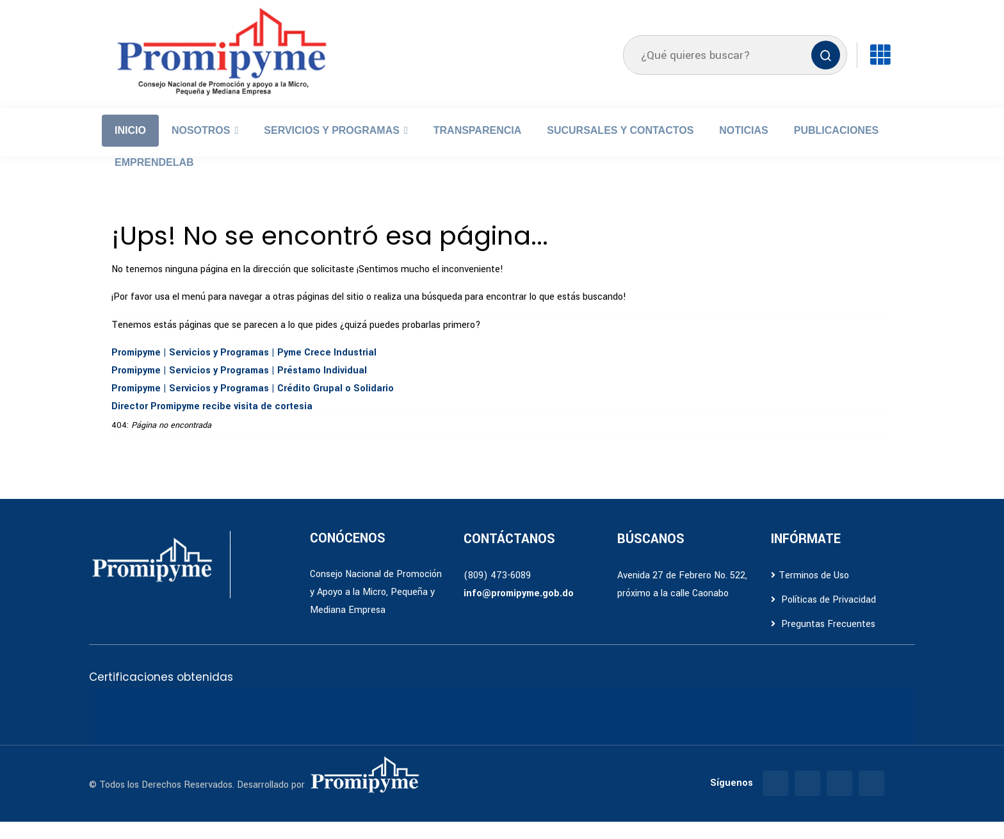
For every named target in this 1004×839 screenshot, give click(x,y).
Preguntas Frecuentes (823, 641)
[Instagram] (807, 800)
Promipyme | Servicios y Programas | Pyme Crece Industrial (243, 370)
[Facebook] (775, 800)
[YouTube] (871, 800)
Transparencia (477, 147)
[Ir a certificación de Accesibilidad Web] (271, 733)
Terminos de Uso (810, 592)
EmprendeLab (154, 179)
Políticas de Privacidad (823, 617)
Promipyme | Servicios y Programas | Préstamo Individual (239, 388)
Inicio (130, 147)
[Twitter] (839, 800)
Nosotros (201, 147)
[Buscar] (825, 72)
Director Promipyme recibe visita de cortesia (211, 423)
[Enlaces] (880, 72)
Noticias (743, 147)
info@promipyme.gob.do (519, 610)
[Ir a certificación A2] (117, 733)
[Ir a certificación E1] (220, 733)
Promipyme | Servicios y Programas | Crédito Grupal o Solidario (252, 405)
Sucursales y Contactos (620, 147)
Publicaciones (836, 147)
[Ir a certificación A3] (169, 733)
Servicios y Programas (332, 147)
